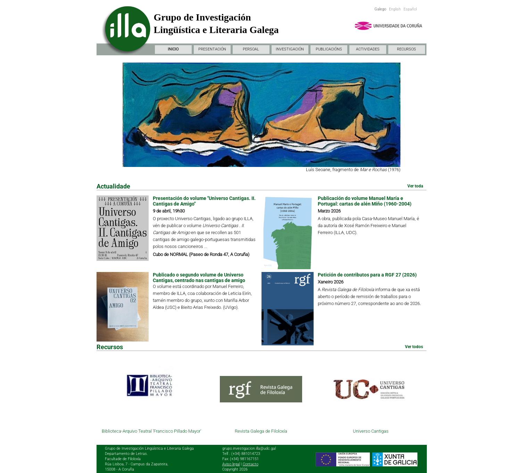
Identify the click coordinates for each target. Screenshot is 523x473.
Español (410, 9)
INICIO (173, 49)
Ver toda (415, 186)
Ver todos (414, 346)
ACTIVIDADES (368, 49)
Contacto (250, 464)
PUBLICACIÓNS (329, 49)
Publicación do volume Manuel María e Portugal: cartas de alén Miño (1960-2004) (365, 201)
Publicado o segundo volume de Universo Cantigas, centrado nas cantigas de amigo (199, 277)
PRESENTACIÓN (212, 49)
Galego (380, 9)
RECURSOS (406, 49)
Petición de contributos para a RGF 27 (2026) (367, 275)
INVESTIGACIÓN (290, 49)
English (395, 9)
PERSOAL (251, 49)
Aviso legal (231, 464)
